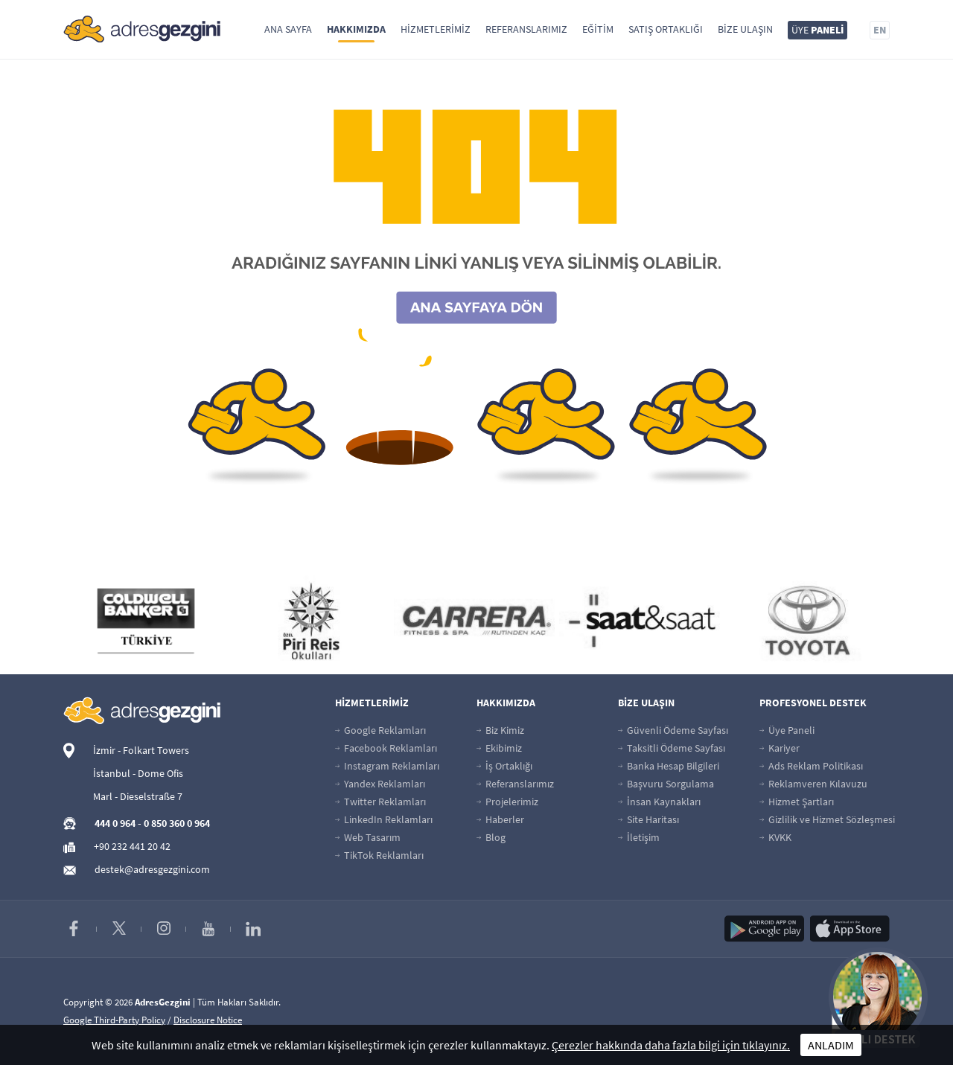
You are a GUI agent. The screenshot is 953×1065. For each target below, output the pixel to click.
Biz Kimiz (500, 730)
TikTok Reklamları (379, 855)
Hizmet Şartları (796, 801)
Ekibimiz (499, 748)
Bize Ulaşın (745, 29)
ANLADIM (831, 1044)
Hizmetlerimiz (436, 29)
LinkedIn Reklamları (384, 819)
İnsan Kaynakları (659, 801)
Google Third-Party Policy (114, 1020)
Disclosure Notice (207, 1020)
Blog (491, 837)
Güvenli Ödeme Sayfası (673, 730)
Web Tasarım (368, 837)
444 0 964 (115, 823)
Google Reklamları (380, 730)
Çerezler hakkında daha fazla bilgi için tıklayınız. (671, 1044)
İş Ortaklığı (504, 766)
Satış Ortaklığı (665, 29)
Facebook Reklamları (386, 748)
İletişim (639, 837)
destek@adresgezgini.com (152, 869)
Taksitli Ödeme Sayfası (671, 748)
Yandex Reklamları (380, 783)
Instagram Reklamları (387, 766)
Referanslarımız (526, 29)
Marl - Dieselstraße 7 (137, 796)
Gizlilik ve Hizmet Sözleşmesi (827, 819)
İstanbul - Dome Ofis (138, 773)
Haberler (500, 819)
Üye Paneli (787, 730)
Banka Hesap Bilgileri (668, 766)
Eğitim (597, 29)
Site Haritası (648, 819)
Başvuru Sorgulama (666, 783)
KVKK (775, 837)
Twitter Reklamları (380, 801)
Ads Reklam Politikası (811, 766)
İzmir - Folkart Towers (141, 750)
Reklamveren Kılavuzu (813, 783)
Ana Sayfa (288, 29)
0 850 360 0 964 (177, 823)
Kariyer (779, 748)
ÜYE (817, 29)
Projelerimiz (507, 801)
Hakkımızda (356, 29)
